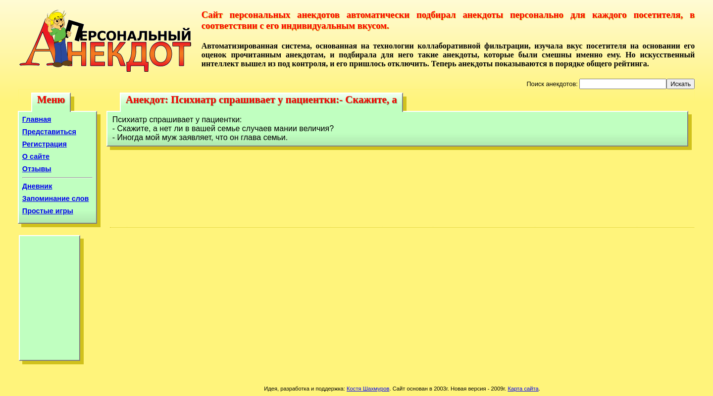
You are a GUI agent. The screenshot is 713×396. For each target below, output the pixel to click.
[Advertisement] (49, 300)
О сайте (36, 156)
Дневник (37, 186)
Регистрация (44, 144)
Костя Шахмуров (368, 389)
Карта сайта (523, 389)
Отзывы (36, 169)
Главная (36, 119)
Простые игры (47, 211)
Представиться (49, 132)
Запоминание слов (55, 198)
